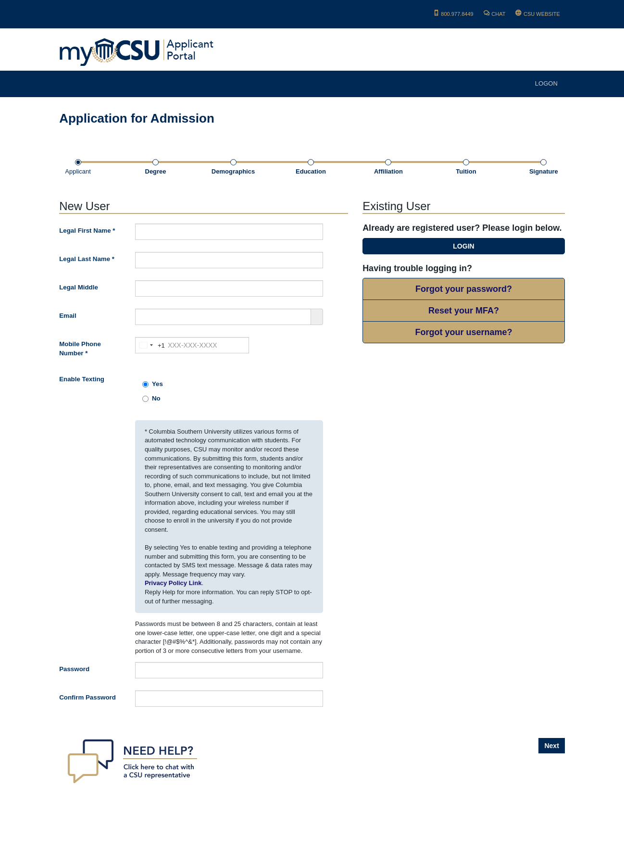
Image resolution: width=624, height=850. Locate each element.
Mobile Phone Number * (80, 348)
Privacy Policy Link (173, 583)
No (151, 398)
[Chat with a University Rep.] (131, 760)
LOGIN (463, 246)
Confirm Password (87, 697)
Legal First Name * (87, 230)
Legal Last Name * (86, 258)
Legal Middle (78, 287)
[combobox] (150, 345)
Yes (152, 384)
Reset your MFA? (463, 310)
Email (67, 315)
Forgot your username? (463, 332)
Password (74, 669)
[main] (312, 473)
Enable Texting (81, 379)
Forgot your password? (463, 289)
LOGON (546, 83)
